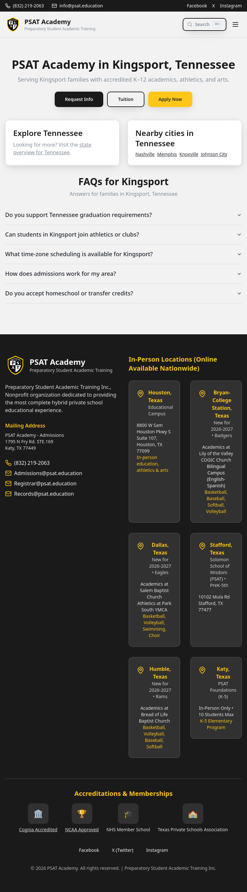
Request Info (79, 99)
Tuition (125, 99)
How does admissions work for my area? (123, 274)
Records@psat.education (44, 493)
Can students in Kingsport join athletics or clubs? (123, 235)
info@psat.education (77, 6)
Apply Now (170, 99)
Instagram (231, 6)
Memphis (167, 154)
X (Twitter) (122, 850)
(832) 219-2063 (24, 6)
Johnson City (214, 154)
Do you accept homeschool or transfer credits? (123, 293)
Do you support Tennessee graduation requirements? (123, 215)
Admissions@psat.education (48, 473)
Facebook (197, 6)
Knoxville (188, 154)
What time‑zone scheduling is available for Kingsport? (123, 254)
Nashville (145, 154)
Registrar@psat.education (45, 483)
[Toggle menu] (235, 24)
